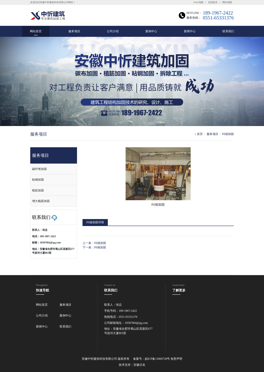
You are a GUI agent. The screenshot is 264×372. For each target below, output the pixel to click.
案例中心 (151, 31)
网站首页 (36, 31)
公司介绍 (113, 31)
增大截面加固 (41, 201)
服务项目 (74, 31)
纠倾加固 (228, 134)
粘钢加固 (38, 179)
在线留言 (213, 2)
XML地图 (198, 2)
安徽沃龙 (139, 364)
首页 (199, 134)
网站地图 (227, 2)
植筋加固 (38, 190)
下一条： (94, 247)
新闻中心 (190, 31)
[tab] (53, 169)
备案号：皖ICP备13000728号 (151, 358)
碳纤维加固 (39, 169)
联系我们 (228, 31)
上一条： (94, 243)
